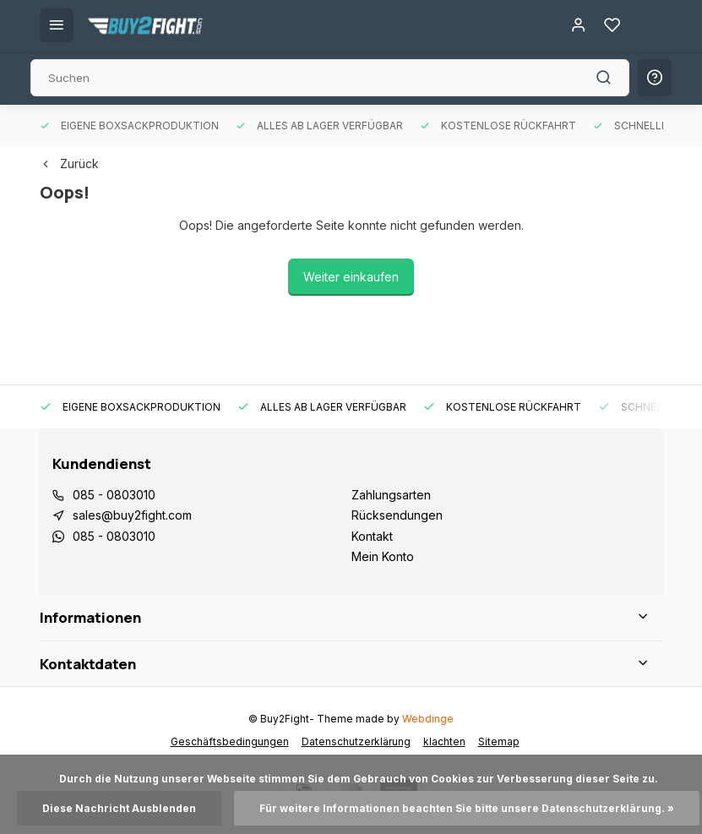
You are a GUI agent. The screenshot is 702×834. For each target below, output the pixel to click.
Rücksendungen (397, 515)
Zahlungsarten (391, 495)
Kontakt (372, 536)
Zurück (69, 163)
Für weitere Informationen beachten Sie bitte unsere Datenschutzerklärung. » (466, 808)
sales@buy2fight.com (132, 515)
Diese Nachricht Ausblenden (119, 808)
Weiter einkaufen (351, 277)
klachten (444, 741)
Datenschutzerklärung (356, 741)
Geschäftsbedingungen (230, 741)
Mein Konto (382, 556)
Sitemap (499, 741)
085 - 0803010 (114, 495)
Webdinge (428, 718)
